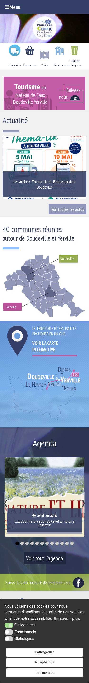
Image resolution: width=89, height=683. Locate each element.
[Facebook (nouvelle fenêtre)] (71, 93)
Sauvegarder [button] (44, 652)
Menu (12, 7)
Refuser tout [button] (44, 672)
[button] (17, 543)
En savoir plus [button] (67, 619)
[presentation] (6, 502)
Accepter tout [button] (44, 662)
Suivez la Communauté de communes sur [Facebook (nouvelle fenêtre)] (44, 582)
